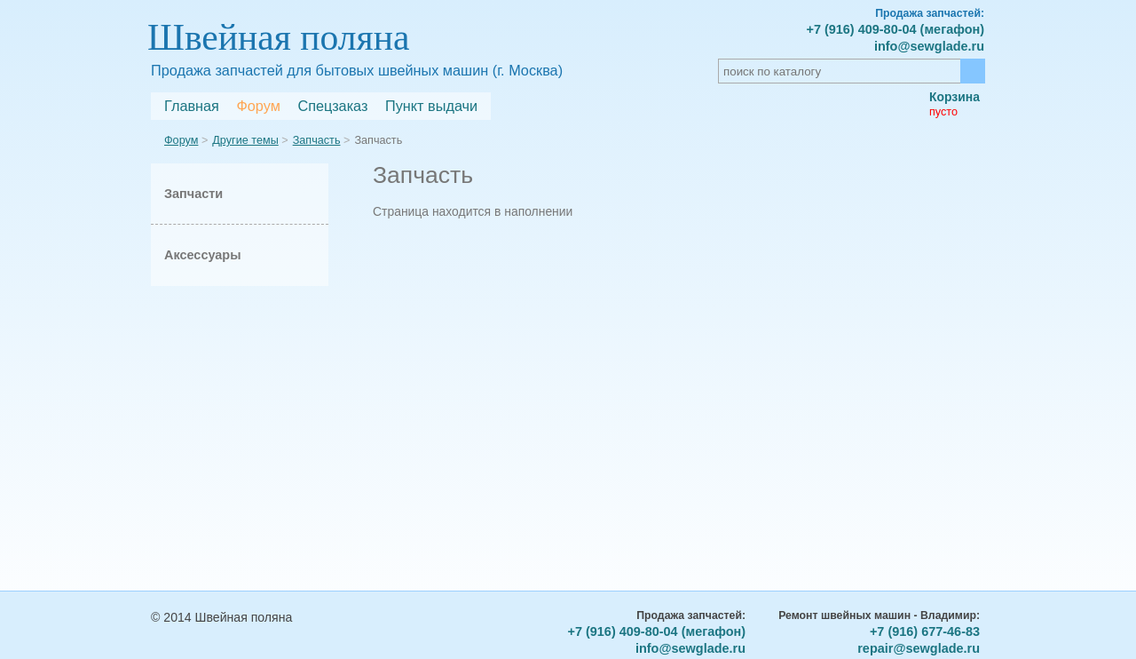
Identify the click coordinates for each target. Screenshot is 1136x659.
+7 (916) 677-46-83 (925, 631)
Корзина (954, 97)
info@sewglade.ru (929, 46)
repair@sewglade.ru (918, 648)
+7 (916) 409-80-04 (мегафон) (895, 29)
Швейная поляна (278, 37)
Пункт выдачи (431, 106)
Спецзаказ (332, 106)
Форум (258, 106)
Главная (191, 106)
